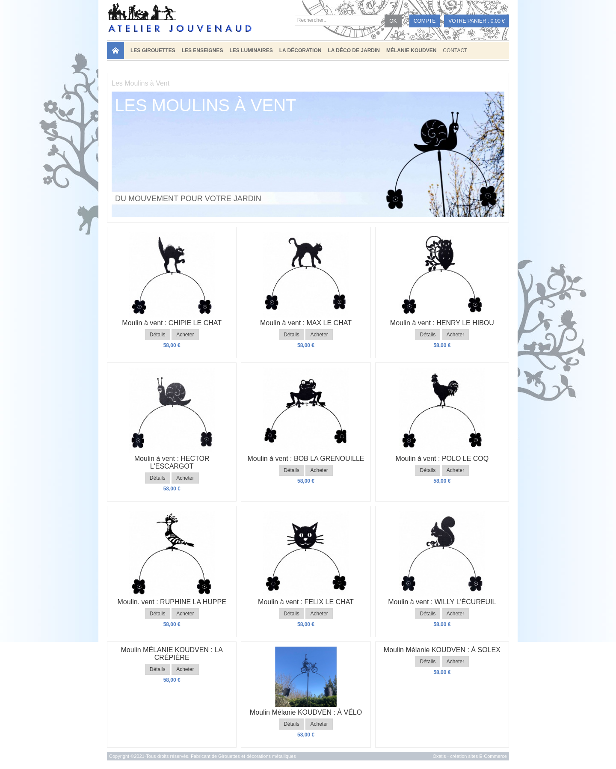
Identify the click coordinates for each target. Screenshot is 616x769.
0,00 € (498, 21)
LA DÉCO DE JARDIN (354, 50)
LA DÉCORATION (300, 50)
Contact (455, 50)
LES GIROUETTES (152, 50)
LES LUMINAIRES (250, 50)
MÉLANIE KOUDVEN (411, 50)
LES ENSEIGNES (202, 50)
